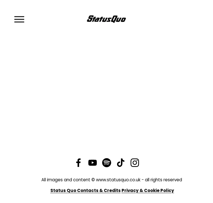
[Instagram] (134, 162)
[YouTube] (92, 162)
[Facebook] (78, 162)
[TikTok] (120, 162)
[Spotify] (106, 162)
